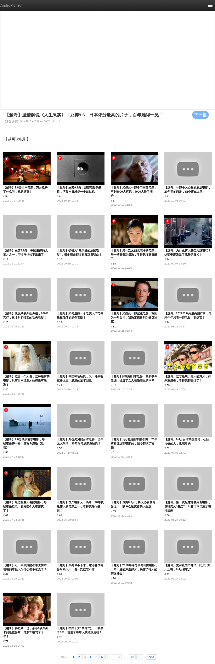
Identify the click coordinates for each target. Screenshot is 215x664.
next (151, 657)
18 (132, 657)
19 (139, 657)
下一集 (200, 114)
